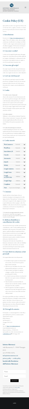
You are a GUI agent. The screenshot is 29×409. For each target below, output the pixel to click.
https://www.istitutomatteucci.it (17, 38)
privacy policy (7, 358)
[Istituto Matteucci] (11, 7)
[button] (25, 7)
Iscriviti (14, 380)
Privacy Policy (17, 387)
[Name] (14, 371)
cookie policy (17, 358)
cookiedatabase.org (7, 334)
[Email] (14, 376)
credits (14, 403)
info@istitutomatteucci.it (10, 355)
